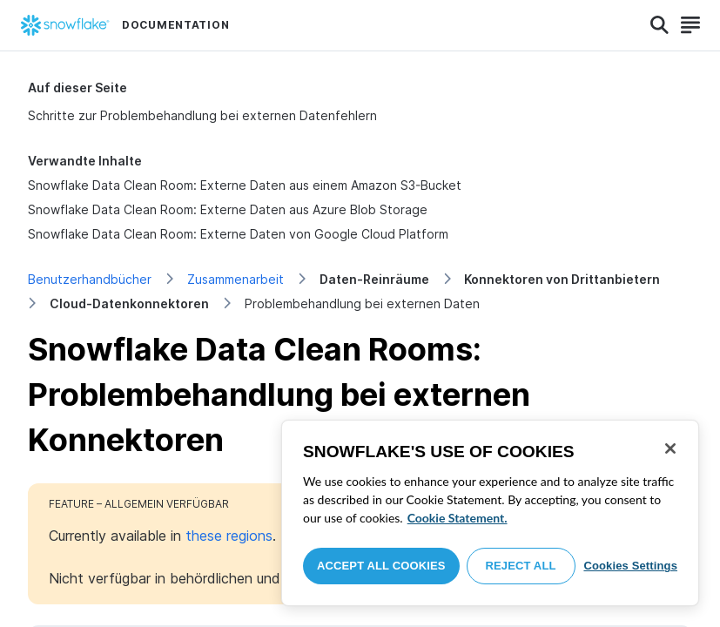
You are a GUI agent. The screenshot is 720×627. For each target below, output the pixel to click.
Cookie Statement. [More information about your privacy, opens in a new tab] (457, 517)
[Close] (670, 448)
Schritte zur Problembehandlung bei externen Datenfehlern (202, 115)
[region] (490, 513)
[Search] (659, 25)
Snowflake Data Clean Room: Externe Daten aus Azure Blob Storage (227, 209)
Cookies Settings (630, 565)
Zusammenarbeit (235, 279)
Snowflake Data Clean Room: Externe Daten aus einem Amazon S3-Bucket (244, 185)
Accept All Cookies (381, 565)
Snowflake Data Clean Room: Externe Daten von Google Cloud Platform (238, 233)
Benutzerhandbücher (89, 279)
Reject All (521, 565)
